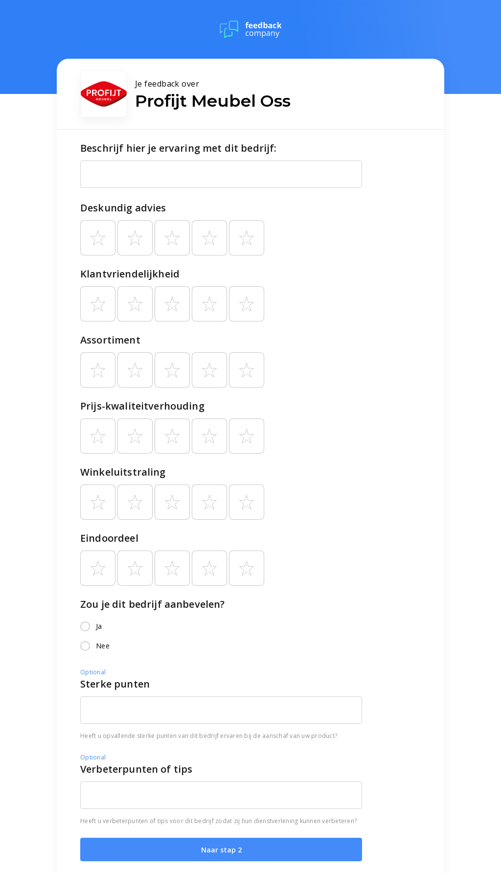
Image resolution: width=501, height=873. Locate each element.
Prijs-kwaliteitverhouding (142, 406)
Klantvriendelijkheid (130, 273)
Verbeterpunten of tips (136, 769)
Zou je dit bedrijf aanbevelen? (152, 604)
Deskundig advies (123, 207)
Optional (93, 672)
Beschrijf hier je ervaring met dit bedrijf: (178, 148)
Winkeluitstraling (123, 472)
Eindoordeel (109, 538)
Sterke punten (115, 683)
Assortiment (110, 339)
